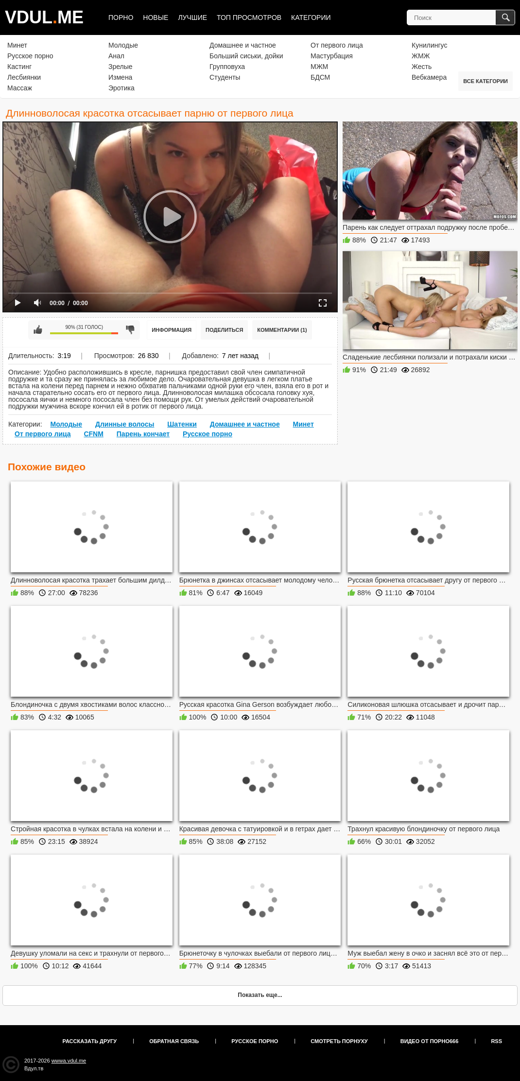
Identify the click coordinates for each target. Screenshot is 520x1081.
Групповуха (227, 66)
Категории (310, 17)
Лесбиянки (24, 77)
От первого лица (337, 45)
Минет (17, 45)
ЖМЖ (421, 56)
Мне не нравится (130, 330)
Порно (120, 17)
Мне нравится (38, 330)
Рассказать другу (90, 1041)
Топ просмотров (249, 17)
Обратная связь (174, 1041)
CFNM (93, 434)
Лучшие (192, 17)
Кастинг (19, 66)
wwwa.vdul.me (69, 1061)
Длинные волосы (124, 424)
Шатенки (182, 424)
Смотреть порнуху (339, 1041)
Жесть (422, 66)
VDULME (44, 17)
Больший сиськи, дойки (246, 56)
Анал (116, 56)
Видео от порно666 (429, 1041)
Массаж (19, 88)
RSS (496, 1041)
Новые (155, 17)
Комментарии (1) (282, 330)
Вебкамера (429, 77)
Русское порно (30, 56)
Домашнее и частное (242, 45)
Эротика (121, 88)
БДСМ (320, 77)
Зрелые (120, 66)
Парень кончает (143, 434)
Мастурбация (332, 56)
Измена (120, 77)
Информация (171, 330)
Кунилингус (429, 45)
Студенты (224, 77)
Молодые (123, 45)
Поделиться (224, 330)
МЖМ (319, 66)
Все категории (485, 81)
